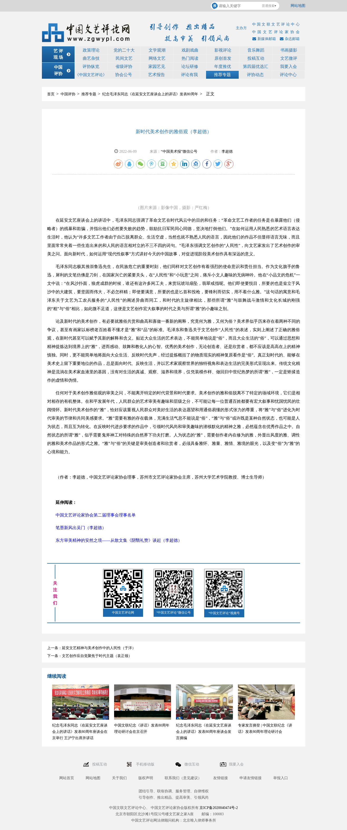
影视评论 (222, 50)
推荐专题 (222, 74)
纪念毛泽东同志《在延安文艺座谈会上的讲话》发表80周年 (150, 94)
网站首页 (66, 778)
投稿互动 (255, 58)
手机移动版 (145, 764)
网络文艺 (157, 58)
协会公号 (123, 74)
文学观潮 (157, 50)
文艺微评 (288, 58)
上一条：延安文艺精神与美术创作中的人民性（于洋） (91, 648)
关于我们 (119, 778)
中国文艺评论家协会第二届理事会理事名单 (96, 515)
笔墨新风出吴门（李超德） (81, 527)
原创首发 (222, 58)
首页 (51, 94)
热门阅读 (190, 58)
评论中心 (288, 74)
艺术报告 (156, 74)
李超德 (227, 151)
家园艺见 (156, 66)
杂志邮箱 (289, 39)
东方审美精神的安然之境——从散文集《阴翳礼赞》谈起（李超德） (119, 540)
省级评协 (123, 66)
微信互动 (192, 764)
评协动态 (255, 74)
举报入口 (280, 778)
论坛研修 (189, 66)
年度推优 (222, 66)
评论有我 (189, 74)
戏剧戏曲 (190, 50)
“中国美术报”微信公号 (179, 151)
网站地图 (298, 6)
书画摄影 (288, 50)
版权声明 (145, 778)
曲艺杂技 (91, 58)
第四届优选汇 (255, 66)
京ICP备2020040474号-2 (218, 808)
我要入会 (288, 66)
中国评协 (68, 94)
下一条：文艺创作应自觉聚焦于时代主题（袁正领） (89, 656)
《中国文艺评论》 (91, 75)
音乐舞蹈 (255, 50)
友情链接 (220, 778)
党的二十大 (124, 50)
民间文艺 (124, 58)
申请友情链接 (251, 778)
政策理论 (91, 50)
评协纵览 (90, 66)
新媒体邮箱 (263, 39)
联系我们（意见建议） (183, 778)
